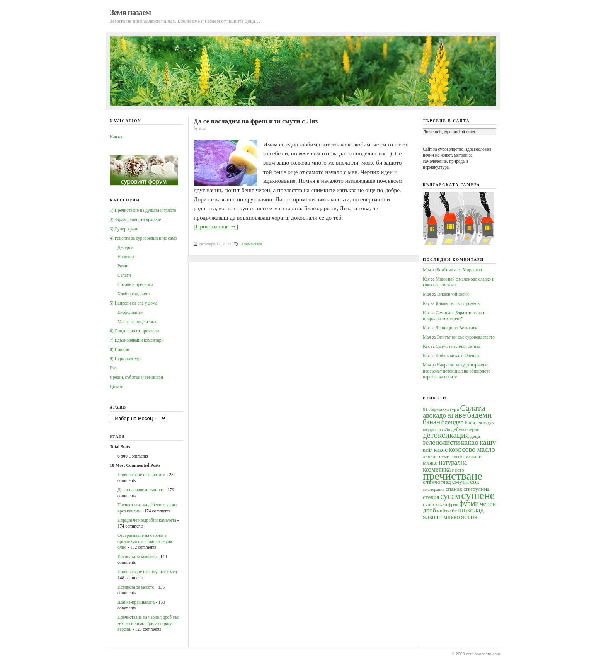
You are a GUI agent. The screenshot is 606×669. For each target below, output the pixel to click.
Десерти (125, 247)
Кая (426, 279)
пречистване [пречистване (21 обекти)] (452, 476)
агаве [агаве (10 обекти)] (457, 415)
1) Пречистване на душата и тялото (143, 210)
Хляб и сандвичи (133, 293)
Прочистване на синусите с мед (147, 571)
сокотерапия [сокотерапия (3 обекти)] (433, 489)
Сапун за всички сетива (458, 346)
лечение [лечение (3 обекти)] (457, 457)
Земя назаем (130, 12)
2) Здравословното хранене (135, 219)
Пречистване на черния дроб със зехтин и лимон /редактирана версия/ (148, 623)
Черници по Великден (456, 327)
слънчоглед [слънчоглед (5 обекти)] (437, 481)
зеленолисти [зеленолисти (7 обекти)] (441, 442)
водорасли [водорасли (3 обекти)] (432, 429)
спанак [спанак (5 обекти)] (453, 488)
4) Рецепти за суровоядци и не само (143, 238)
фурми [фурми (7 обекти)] (469, 503)
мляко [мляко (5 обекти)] (430, 462)
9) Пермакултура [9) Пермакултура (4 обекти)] (441, 409)
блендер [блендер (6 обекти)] (452, 422)
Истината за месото (135, 587)
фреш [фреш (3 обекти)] (453, 504)
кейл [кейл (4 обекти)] (428, 450)
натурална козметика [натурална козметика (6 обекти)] (445, 466)
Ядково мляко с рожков (458, 303)
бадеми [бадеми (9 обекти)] (479, 415)
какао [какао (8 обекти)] (469, 442)
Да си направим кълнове (140, 489)
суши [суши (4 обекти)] (428, 504)
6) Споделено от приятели (134, 331)
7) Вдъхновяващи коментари (137, 340)
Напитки (125, 256)
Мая (427, 269)
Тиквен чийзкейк (453, 294)
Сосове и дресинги (135, 284)
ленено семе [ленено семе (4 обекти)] (436, 456)
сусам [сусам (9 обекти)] (450, 496)
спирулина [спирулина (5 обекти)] (476, 488)
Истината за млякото (137, 556)
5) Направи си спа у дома (133, 303)
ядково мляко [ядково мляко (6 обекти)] (441, 517)
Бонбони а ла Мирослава (460, 269)
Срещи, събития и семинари (136, 377)
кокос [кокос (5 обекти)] (441, 449)
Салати (124, 275)
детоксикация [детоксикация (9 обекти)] (446, 435)
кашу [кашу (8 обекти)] (488, 442)
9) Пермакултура (125, 358)
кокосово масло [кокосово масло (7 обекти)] (472, 449)
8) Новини (119, 349)
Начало (116, 136)
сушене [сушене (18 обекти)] (478, 495)
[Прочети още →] (216, 226)
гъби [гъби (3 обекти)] (446, 429)
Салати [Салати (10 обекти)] (472, 408)
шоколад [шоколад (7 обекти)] (470, 510)
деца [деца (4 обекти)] (475, 436)
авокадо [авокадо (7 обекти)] (434, 415)
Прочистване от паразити (141, 474)
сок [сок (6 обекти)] (474, 481)
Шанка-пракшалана (136, 602)
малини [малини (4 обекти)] (473, 456)
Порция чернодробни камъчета (146, 520)
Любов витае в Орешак (457, 355)
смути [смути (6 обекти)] (460, 481)
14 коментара (250, 244)
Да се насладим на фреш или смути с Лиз (256, 121)
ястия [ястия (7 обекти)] (469, 517)
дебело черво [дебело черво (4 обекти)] (465, 429)
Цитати (117, 386)
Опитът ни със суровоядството (466, 337)
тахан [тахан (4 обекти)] (441, 504)
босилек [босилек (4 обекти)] (473, 423)
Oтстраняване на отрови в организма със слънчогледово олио (145, 541)
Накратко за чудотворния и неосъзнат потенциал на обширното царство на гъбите (456, 371)
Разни (122, 266)
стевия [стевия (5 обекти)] (431, 497)
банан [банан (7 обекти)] (431, 422)
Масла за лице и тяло (137, 321)
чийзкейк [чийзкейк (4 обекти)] (447, 511)
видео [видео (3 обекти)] (488, 423)
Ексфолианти (130, 312)
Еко (113, 368)
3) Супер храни (124, 228)
